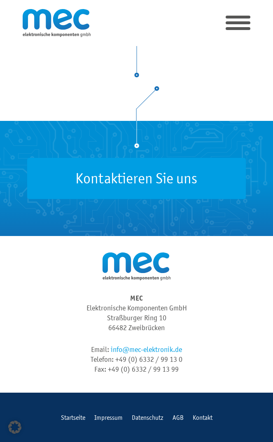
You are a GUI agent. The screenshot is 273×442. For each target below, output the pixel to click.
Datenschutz (147, 417)
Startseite (73, 417)
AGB (178, 417)
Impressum (108, 417)
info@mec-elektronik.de (146, 349)
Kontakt (202, 417)
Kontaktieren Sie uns (136, 178)
